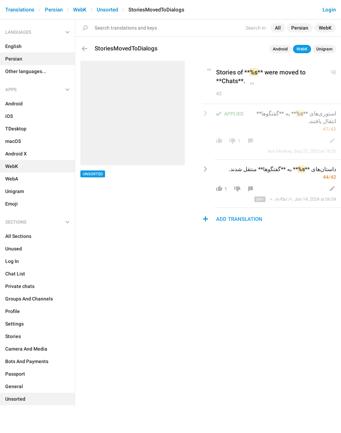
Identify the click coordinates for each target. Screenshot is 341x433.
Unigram (324, 49)
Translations (19, 10)
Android (280, 49)
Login (329, 10)
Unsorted (107, 10)
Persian (54, 10)
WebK (79, 10)
